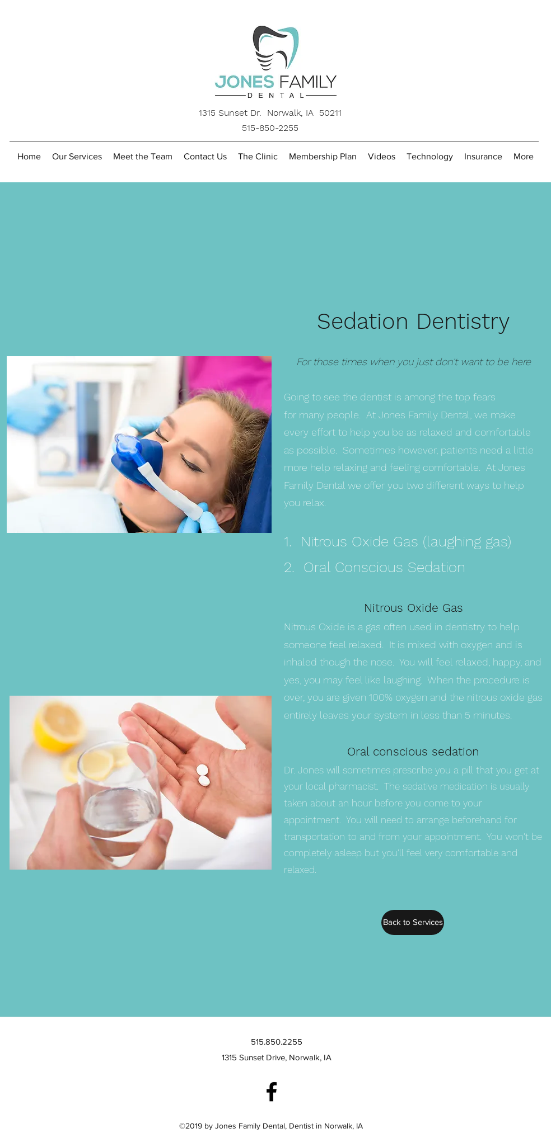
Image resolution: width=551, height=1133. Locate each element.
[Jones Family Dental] (271, 1091)
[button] (143, 156)
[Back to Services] (412, 922)
